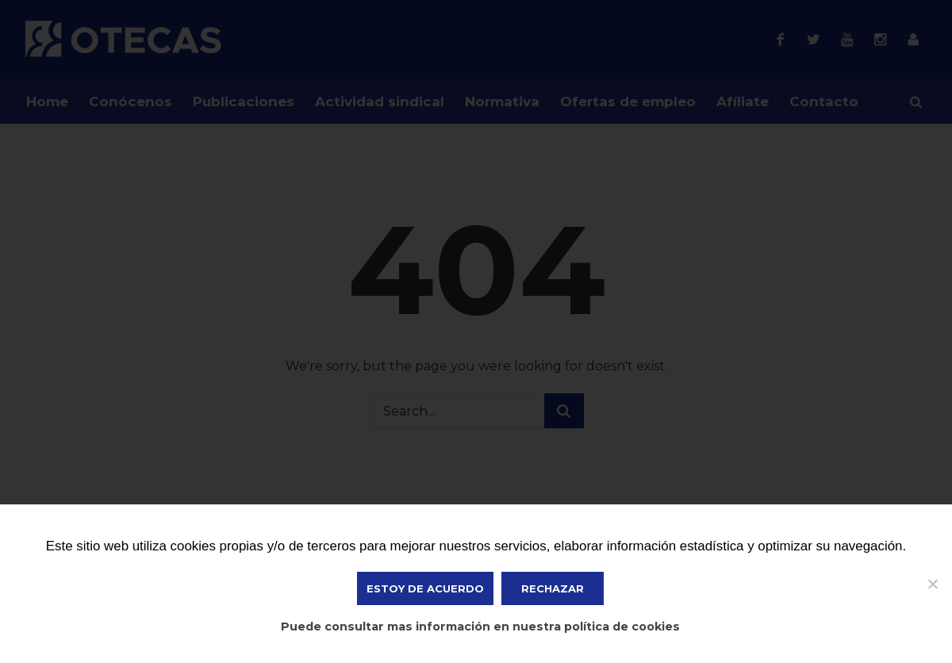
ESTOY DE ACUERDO (425, 588)
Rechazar (552, 588)
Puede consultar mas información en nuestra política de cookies (480, 626)
